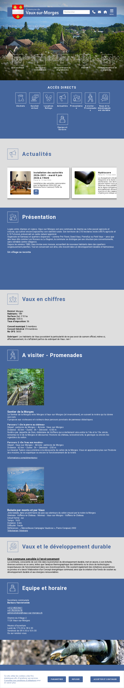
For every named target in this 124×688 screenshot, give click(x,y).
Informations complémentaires (22, 457)
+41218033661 (14, 608)
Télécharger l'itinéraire (17, 530)
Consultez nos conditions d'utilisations (20, 680)
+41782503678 (14, 610)
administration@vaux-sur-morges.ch (25, 613)
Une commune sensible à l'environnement (33, 559)
